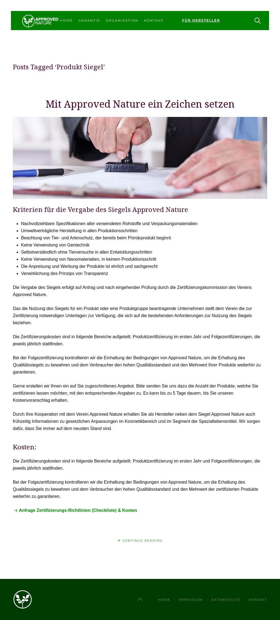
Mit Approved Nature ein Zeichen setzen (140, 104)
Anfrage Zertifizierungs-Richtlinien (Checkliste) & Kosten (78, 510)
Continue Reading (142, 540)
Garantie (89, 20)
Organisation (122, 20)
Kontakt (154, 20)
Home (66, 20)
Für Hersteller (201, 20)
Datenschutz (225, 600)
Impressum (191, 600)
